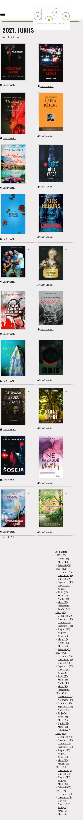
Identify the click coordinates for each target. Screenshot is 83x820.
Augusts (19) (64, 777)
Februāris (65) (64, 787)
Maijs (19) (63, 595)
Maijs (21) (63, 784)
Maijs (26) (63, 720)
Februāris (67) (64, 690)
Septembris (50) (65, 747)
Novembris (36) (65, 740)
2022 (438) (61, 693)
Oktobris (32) (64, 622)
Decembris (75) (65, 572)
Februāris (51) (64, 649)
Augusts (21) (64, 629)
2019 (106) (61, 790)
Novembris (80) (65, 619)
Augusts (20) (64, 585)
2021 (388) (61, 733)
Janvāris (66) (64, 764)
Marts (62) (63, 646)
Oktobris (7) (63, 800)
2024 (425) (61, 612)
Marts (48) (63, 686)
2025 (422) (61, 569)
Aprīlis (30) (63, 642)
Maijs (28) (63, 679)
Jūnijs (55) (63, 636)
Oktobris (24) (64, 743)
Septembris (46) (65, 582)
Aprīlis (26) (63, 558)
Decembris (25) (65, 656)
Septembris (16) (65, 706)
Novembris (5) (65, 797)
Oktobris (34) (64, 774)
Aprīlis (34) (63, 599)
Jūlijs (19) (62, 807)
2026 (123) (61, 555)
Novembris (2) (65, 770)
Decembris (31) (65, 696)
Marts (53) (63, 602)
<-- (4, 36)
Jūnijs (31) (63, 716)
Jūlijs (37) (62, 589)
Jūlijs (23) (62, 753)
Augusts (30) (64, 804)
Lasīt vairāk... (8, 84)
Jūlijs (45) (62, 632)
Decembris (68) (65, 737)
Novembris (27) (65, 659)
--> (18, 36)
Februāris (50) (64, 565)
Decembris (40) (65, 794)
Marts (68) (63, 727)
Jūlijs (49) (62, 673)
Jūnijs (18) (63, 592)
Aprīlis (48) (63, 683)
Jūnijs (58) (63, 676)
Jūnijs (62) (63, 757)
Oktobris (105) (65, 703)
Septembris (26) (65, 666)
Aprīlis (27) (63, 723)
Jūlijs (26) (62, 713)
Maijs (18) (63, 639)
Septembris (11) (65, 626)
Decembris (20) (65, 616)
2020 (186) (61, 767)
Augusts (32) (64, 669)
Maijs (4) (62, 814)
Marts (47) (63, 562)
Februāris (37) (64, 605)
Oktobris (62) (64, 663)
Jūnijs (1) (62, 811)
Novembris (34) (65, 575)
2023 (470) (61, 653)
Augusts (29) (64, 750)
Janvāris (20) (64, 609)
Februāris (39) (64, 730)
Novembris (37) (65, 700)
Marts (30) (63, 760)
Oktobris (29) (64, 579)
